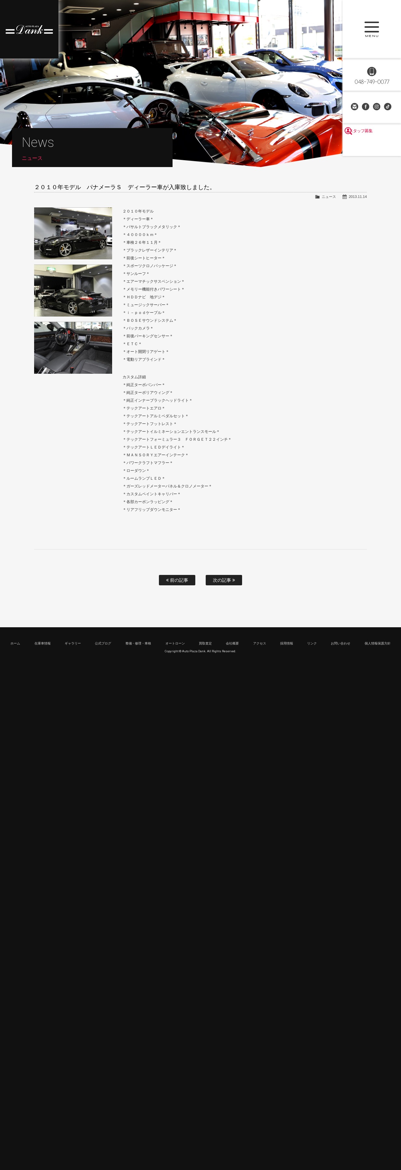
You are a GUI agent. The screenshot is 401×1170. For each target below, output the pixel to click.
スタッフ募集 (371, 147)
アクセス (259, 643)
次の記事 (224, 580)
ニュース (329, 197)
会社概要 (232, 643)
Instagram (377, 107)
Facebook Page (366, 107)
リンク (312, 643)
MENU (372, 29)
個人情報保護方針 (378, 643)
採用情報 (286, 643)
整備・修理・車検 (138, 643)
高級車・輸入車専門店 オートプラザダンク (29, 29)
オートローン (175, 643)
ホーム (15, 643)
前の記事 (177, 580)
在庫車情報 (42, 643)
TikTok (388, 107)
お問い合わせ (355, 107)
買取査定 (205, 643)
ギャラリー (73, 643)
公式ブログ (103, 643)
